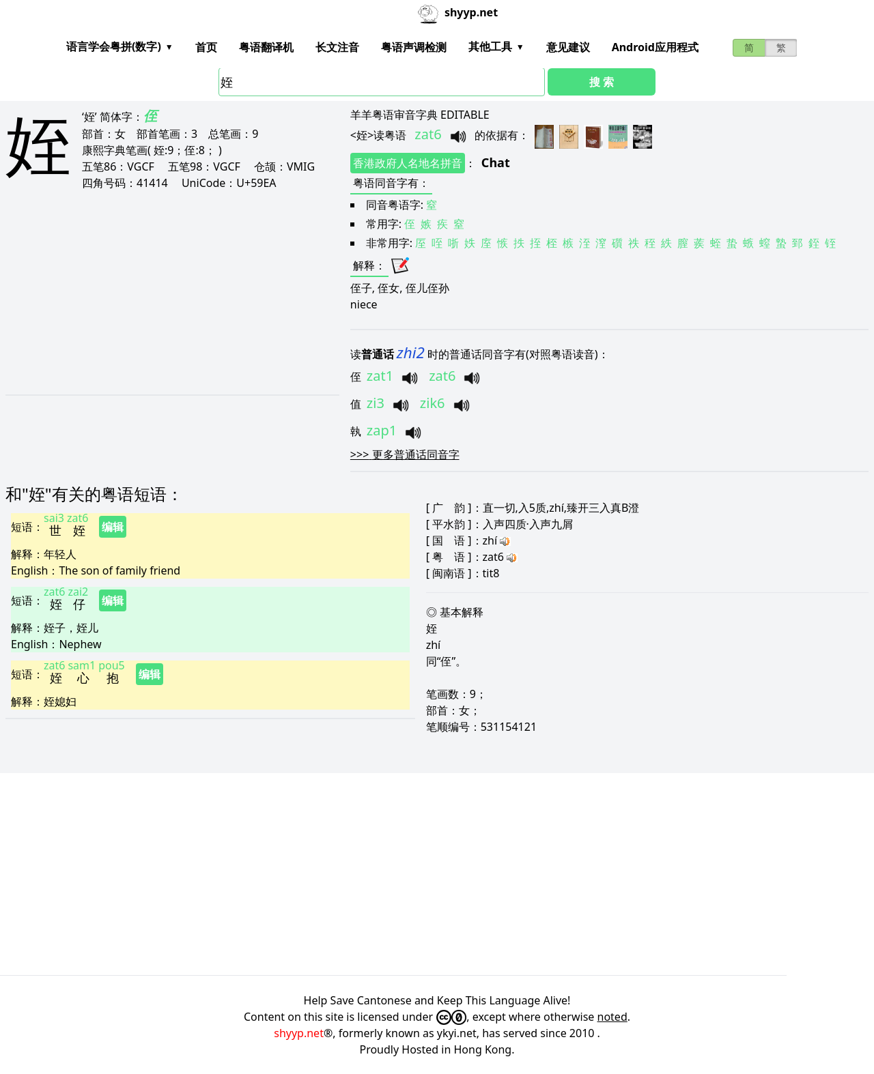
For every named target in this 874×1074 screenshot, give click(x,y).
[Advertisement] (157, 292)
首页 (206, 47)
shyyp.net (299, 1033)
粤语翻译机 (266, 47)
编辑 (113, 526)
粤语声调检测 (414, 47)
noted (612, 1016)
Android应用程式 (655, 47)
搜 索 (601, 81)
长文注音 (337, 47)
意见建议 (568, 47)
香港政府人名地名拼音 (407, 163)
